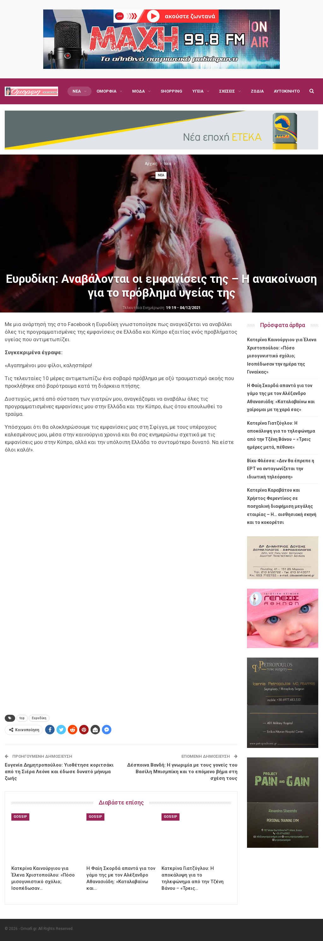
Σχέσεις (227, 91)
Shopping (171, 91)
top (22, 718)
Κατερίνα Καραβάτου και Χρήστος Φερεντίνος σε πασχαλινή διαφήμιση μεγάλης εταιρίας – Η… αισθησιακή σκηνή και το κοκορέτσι (281, 506)
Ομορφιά (106, 91)
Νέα (77, 91)
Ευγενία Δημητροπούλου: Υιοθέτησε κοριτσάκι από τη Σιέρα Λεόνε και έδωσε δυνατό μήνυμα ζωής (59, 771)
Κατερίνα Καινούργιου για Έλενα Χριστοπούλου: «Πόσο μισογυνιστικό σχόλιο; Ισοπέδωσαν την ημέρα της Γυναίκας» (281, 355)
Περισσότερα (264, 91)
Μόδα (138, 91)
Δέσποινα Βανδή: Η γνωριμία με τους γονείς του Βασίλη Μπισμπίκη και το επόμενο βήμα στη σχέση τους (182, 771)
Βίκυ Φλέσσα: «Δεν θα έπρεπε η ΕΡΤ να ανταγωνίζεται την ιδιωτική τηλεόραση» (280, 468)
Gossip (20, 817)
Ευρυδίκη (39, 718)
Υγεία (197, 91)
